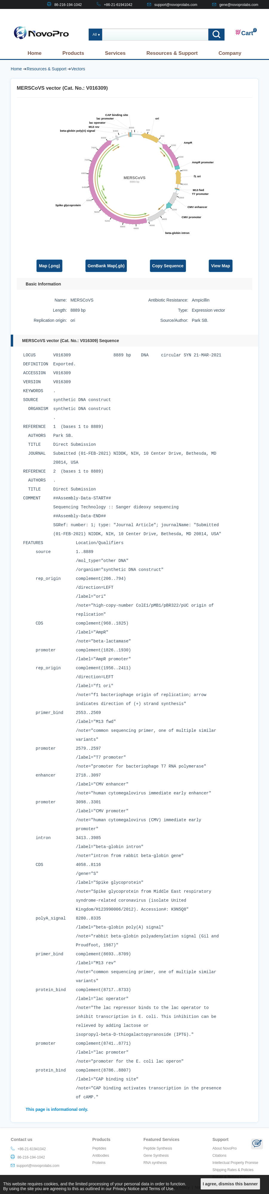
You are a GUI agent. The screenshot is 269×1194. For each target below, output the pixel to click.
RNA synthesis (155, 1163)
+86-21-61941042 (118, 5)
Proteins (98, 1163)
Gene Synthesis (156, 1155)
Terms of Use (161, 1188)
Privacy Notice (126, 1188)
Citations (220, 1155)
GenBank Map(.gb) (106, 265)
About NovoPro (225, 1148)
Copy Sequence (168, 265)
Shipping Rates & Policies (233, 1170)
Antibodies (100, 1155)
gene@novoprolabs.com (238, 5)
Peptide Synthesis (157, 1148)
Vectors (78, 68)
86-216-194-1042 (68, 5)
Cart (244, 32)
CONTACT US (246, 14)
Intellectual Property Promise (235, 1163)
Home (34, 53)
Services (115, 53)
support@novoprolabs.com (175, 5)
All (95, 34)
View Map (220, 265)
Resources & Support (172, 53)
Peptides (99, 1148)
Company (230, 53)
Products (73, 53)
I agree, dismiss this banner (230, 1183)
